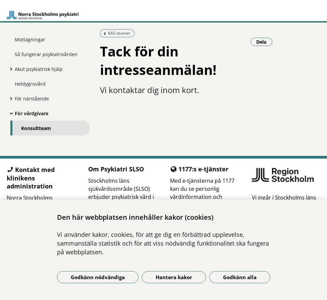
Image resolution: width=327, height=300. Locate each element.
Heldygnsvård (30, 84)
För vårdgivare (31, 113)
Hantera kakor (174, 277)
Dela (264, 41)
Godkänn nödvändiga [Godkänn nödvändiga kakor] (98, 277)
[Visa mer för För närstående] (9, 98)
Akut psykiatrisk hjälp (39, 69)
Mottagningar (30, 39)
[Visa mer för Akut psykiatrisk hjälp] (9, 68)
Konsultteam (36, 128)
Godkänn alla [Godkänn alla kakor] (240, 277)
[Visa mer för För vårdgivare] (9, 113)
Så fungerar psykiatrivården (46, 54)
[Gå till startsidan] (43, 12)
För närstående (32, 98)
